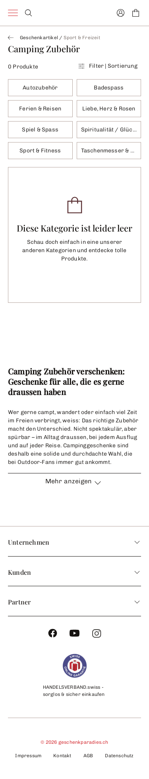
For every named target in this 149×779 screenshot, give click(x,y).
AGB (88, 755)
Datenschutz (119, 755)
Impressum (28, 755)
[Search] (28, 13)
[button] (74, 485)
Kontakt (62, 755)
